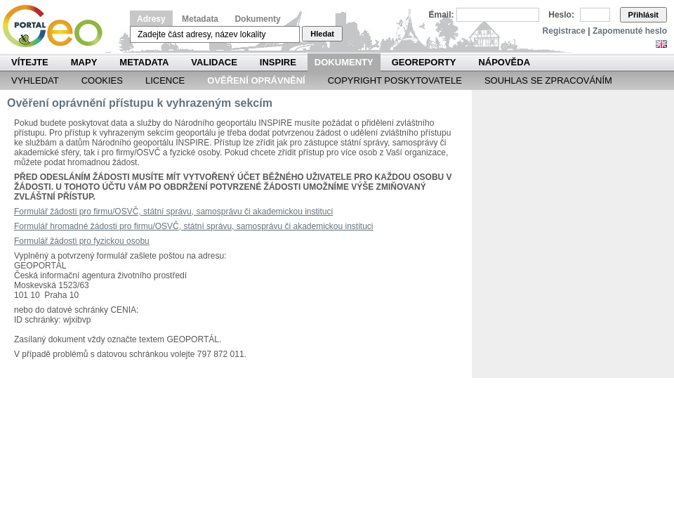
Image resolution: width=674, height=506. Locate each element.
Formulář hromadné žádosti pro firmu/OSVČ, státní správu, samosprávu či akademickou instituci (194, 226)
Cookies (102, 80)
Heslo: (561, 15)
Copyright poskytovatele (395, 80)
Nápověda (504, 62)
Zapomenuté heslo (630, 31)
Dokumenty (257, 19)
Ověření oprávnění (256, 80)
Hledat (322, 34)
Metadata (200, 19)
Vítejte (29, 62)
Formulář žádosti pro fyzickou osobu (82, 241)
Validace (214, 62)
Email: (441, 15)
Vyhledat (35, 80)
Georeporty (424, 62)
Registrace (564, 31)
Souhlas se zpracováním (548, 80)
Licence (165, 80)
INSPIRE (278, 62)
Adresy (151, 19)
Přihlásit (643, 15)
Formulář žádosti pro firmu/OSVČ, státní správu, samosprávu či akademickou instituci (173, 211)
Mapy (84, 62)
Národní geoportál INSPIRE (58, 26)
